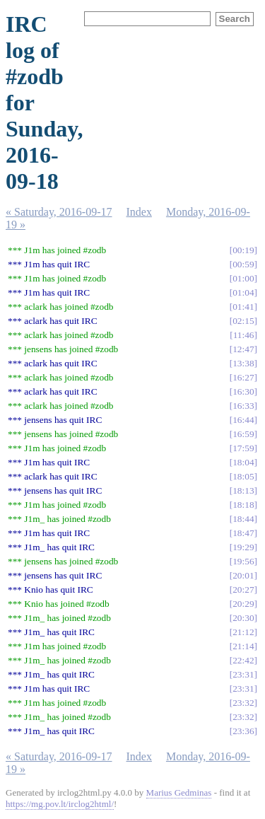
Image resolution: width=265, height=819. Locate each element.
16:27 (243, 377)
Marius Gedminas (179, 792)
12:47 (243, 349)
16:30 (243, 391)
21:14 (243, 646)
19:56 (243, 561)
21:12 (243, 632)
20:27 (243, 589)
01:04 (243, 292)
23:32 (243, 702)
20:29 (243, 603)
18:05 (243, 476)
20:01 (243, 575)
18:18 (243, 504)
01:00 (243, 278)
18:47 (243, 533)
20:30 (243, 617)
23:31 (243, 674)
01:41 (243, 306)
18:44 (243, 518)
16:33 (243, 405)
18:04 (243, 462)
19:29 (243, 547)
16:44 (243, 419)
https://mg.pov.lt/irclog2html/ (60, 803)
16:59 (243, 434)
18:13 (243, 490)
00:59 (243, 264)
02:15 (243, 320)
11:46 (243, 335)
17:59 (243, 448)
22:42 (243, 660)
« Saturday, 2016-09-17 (59, 212)
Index (139, 212)
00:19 (243, 250)
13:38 (243, 363)
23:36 (243, 731)
